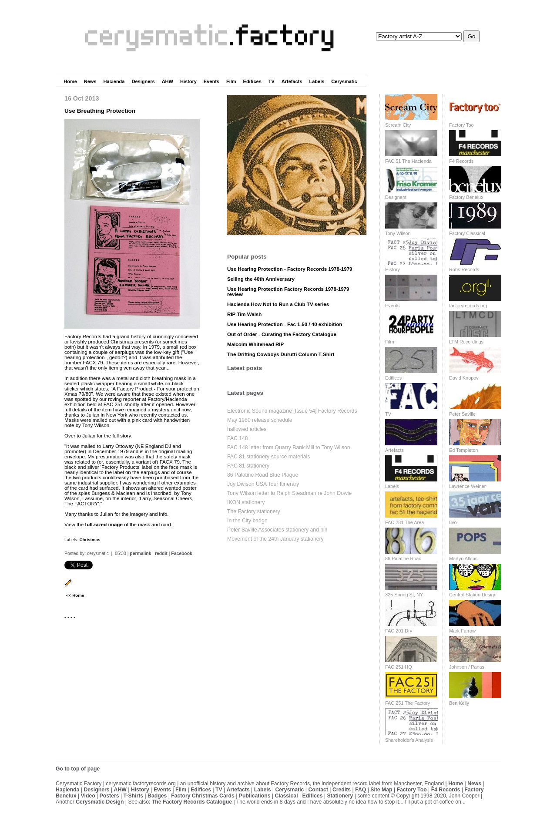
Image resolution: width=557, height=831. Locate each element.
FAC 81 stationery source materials (268, 457)
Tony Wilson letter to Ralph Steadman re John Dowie (289, 493)
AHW (167, 81)
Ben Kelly (459, 703)
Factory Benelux (466, 197)
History (188, 81)
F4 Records (461, 161)
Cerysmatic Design (100, 802)
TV (271, 81)
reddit (161, 553)
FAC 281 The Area (404, 522)
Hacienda (114, 81)
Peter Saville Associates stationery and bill (277, 530)
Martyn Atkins (463, 558)
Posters (109, 796)
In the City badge (247, 521)
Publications (255, 796)
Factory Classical (467, 233)
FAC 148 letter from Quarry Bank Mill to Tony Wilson (288, 447)
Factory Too (461, 125)
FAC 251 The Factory (407, 703)
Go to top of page (78, 769)
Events (211, 81)
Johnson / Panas (466, 667)
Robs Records (464, 269)
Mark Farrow (462, 630)
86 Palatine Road (403, 558)
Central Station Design (473, 594)
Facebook (181, 553)
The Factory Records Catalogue (192, 802)
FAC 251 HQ (398, 667)
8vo (453, 522)
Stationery (340, 796)
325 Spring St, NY (404, 594)
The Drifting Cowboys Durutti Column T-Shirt (280, 354)
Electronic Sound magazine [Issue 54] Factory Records (292, 411)
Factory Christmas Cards (203, 796)
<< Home (75, 595)
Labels (317, 81)
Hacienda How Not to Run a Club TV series (278, 304)
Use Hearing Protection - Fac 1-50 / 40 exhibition (284, 324)
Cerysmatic (344, 81)
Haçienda (67, 790)
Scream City (398, 125)
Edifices (252, 81)
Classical (286, 796)
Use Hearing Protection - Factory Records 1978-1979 (289, 269)
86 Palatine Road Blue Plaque (262, 475)
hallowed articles (246, 429)
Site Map (381, 790)
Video (88, 796)
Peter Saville (462, 414)
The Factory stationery (253, 511)
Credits (341, 790)
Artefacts (292, 81)
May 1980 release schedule (259, 420)
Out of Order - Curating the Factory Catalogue (281, 334)
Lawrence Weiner (467, 486)
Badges (157, 796)
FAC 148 (237, 438)
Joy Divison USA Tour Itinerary (263, 484)
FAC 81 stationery (248, 466)
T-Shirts (134, 796)
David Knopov (464, 377)
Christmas (89, 539)
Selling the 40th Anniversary (261, 279)
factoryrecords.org (468, 305)
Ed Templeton (463, 450)
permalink (140, 553)
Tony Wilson (398, 233)
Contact (318, 790)
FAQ (360, 790)
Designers (142, 81)
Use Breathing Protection (99, 111)
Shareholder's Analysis (409, 740)
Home (70, 81)
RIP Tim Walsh (244, 314)
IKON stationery (246, 502)
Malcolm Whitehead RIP (255, 344)
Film (231, 81)
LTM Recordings (466, 341)
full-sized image (104, 524)
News (90, 81)
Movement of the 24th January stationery (275, 539)
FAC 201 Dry (398, 630)
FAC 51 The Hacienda (408, 161)
